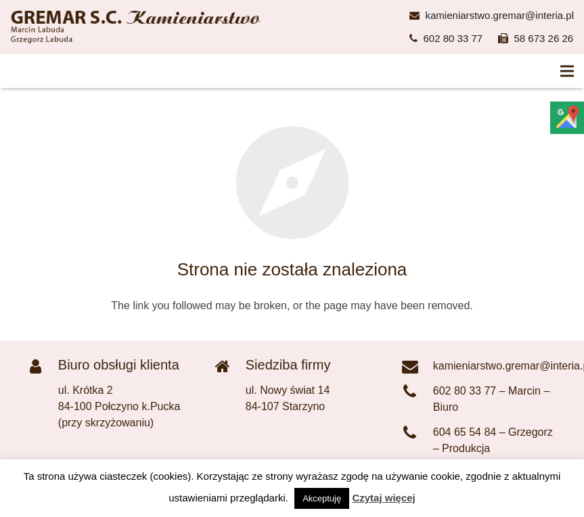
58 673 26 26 (544, 38)
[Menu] (567, 71)
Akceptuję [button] (321, 498)
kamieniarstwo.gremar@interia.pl (500, 15)
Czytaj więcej (383, 497)
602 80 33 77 (453, 38)
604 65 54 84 (464, 432)
